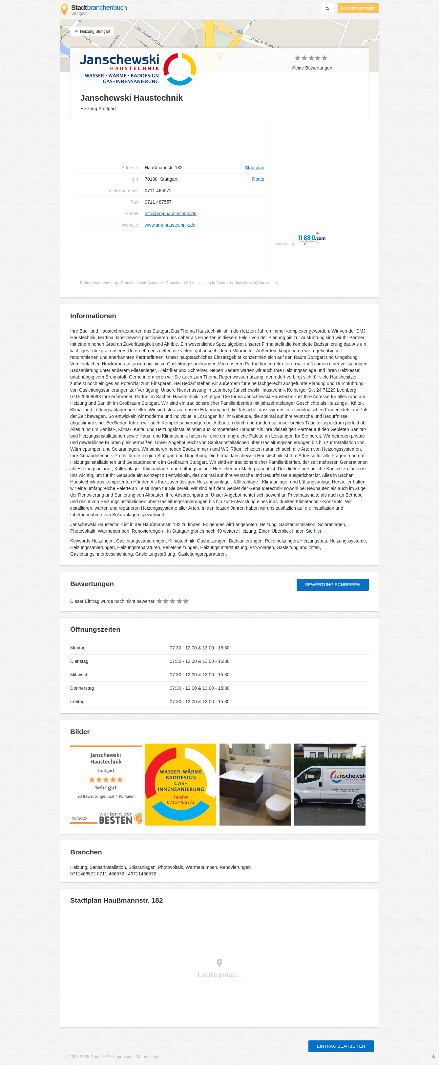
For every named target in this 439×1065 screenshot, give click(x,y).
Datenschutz (147, 1057)
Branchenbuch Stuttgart (141, 283)
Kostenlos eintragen (358, 8)
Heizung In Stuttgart (214, 283)
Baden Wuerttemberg (98, 283)
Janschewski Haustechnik (257, 283)
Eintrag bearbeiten (341, 1046)
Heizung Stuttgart (91, 31)
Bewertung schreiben (332, 584)
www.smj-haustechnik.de (170, 225)
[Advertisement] (169, 141)
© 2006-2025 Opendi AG (88, 1057)
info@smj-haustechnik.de (170, 213)
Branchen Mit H (179, 283)
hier (317, 531)
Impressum (123, 1057)
